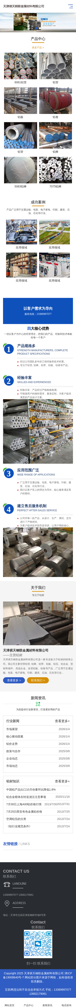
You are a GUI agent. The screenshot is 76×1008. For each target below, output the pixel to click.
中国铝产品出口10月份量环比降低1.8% (31, 789)
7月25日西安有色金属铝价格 (24, 811)
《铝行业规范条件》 (19, 826)
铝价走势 (12, 743)
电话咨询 (66, 1003)
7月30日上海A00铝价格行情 (24, 804)
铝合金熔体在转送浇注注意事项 (26, 797)
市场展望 (12, 729)
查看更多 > (14, 680)
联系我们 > (38, 680)
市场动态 (12, 765)
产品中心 (28, 1003)
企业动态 (12, 758)
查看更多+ (62, 721)
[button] (36, 28)
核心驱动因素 (14, 736)
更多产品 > (38, 47)
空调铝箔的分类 (16, 819)
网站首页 (9, 1003)
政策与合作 (13, 751)
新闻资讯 (47, 1003)
